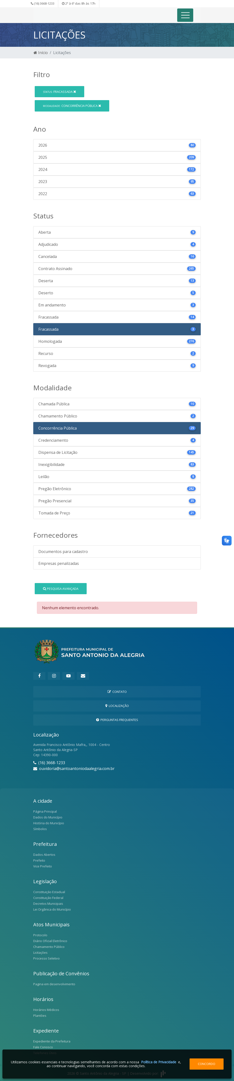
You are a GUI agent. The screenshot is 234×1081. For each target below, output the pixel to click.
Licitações (40, 952)
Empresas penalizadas (58, 563)
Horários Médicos (46, 1010)
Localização (117, 706)
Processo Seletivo (46, 958)
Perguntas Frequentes (117, 720)
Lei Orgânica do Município (52, 909)
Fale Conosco (43, 1047)
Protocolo (40, 935)
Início (40, 52)
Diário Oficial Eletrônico (50, 941)
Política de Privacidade (158, 1062)
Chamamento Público (49, 947)
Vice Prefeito (42, 866)
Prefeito (39, 860)
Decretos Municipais (48, 903)
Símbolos (40, 829)
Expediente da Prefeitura (51, 1041)
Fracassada (59, 91)
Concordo (206, 1064)
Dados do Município (47, 817)
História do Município (48, 823)
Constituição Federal (48, 898)
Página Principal (45, 811)
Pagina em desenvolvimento (54, 984)
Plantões (39, 1015)
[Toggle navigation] (185, 15)
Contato (117, 691)
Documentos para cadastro (63, 551)
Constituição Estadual (49, 892)
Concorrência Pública (72, 106)
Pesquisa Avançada (60, 588)
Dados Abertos (44, 854)
